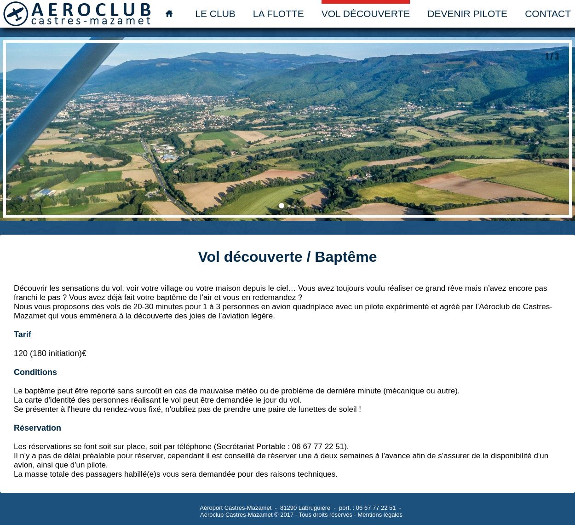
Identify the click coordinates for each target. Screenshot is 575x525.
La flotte (278, 13)
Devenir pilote (467, 13)
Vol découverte (366, 13)
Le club (215, 13)
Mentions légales (379, 514)
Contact (548, 13)
